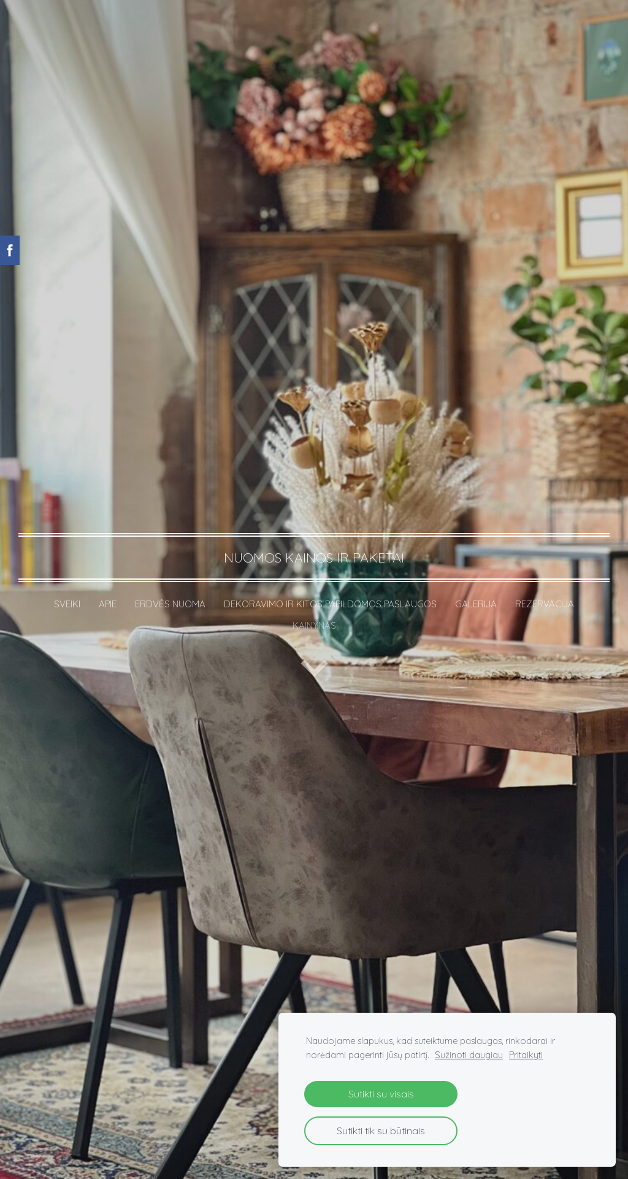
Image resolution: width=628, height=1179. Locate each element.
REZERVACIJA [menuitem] (544, 604)
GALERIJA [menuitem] (476, 604)
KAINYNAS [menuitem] (314, 625)
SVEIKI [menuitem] (67, 604)
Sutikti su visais (381, 1094)
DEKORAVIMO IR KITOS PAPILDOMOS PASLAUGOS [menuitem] (330, 604)
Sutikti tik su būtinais (381, 1130)
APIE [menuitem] (108, 604)
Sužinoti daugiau (469, 1055)
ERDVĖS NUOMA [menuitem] (170, 604)
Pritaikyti (526, 1055)
